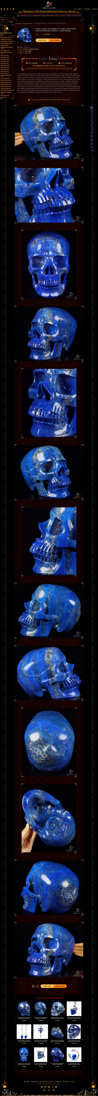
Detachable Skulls (6, 82)
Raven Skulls (5, 69)
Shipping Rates (34, 1081)
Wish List (94, 8)
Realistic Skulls (6, 39)
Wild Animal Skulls (6, 84)
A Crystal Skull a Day (6, 37)
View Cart (78, 8)
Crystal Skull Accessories (7, 90)
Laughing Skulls (5, 78)
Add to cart (42, 40)
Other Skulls (5, 95)
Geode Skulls (5, 73)
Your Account (86, 8)
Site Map (72, 1081)
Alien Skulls (5, 59)
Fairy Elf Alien (5, 61)
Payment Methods (43, 1081)
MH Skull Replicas (6, 86)
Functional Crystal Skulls (6, 93)
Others (3, 97)
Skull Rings (4, 45)
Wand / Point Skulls (6, 80)
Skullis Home (18, 23)
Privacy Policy (58, 1081)
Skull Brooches (5, 57)
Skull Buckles (5, 55)
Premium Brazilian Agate (6, 76)
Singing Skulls (5, 65)
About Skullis (26, 1081)
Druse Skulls (5, 71)
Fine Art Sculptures (6, 43)
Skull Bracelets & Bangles (6, 53)
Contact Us (51, 1081)
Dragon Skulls (5, 67)
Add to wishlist (55, 40)
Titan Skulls (4, 63)
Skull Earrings (5, 50)
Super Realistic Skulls (7, 41)
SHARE (37, 986)
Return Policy (66, 1081)
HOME (33, 986)
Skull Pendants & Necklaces (7, 48)
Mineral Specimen (6, 88)
